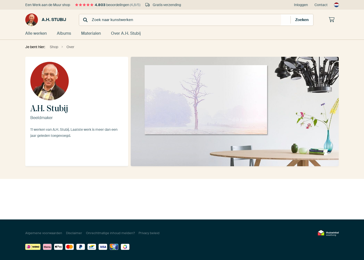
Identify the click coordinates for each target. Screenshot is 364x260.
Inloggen (301, 5)
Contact (321, 5)
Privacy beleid (149, 233)
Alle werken (36, 33)
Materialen (91, 33)
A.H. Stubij (45, 19)
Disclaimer (74, 233)
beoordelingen (107, 5)
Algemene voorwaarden (43, 233)
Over (126, 33)
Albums (64, 33)
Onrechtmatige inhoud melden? (110, 233)
